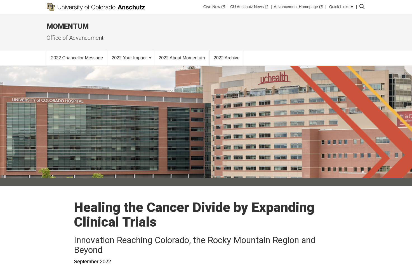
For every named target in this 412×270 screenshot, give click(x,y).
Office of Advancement (75, 37)
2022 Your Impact (132, 57)
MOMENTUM (68, 26)
